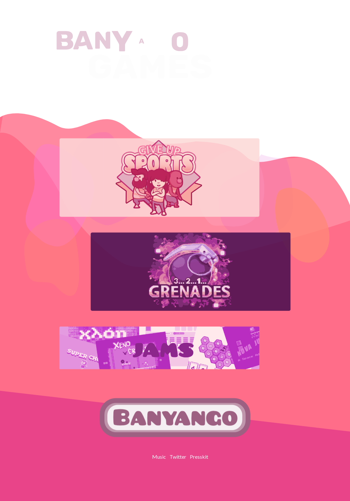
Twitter (178, 457)
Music (159, 457)
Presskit (199, 457)
